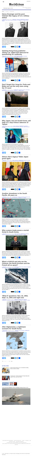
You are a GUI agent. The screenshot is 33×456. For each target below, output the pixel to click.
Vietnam (3, 20)
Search (28, 1)
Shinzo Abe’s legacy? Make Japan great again (15, 157)
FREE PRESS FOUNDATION (19, 441)
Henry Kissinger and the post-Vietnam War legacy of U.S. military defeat (15, 16)
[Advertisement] (16, 415)
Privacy (23, 440)
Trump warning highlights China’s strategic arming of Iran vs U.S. (15, 387)
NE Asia (9, 126)
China (15, 56)
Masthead (27, 440)
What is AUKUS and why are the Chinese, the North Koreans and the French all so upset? (16, 263)
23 (9, 361)
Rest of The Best (10, 20)
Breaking (19, 299)
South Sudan (20, 300)
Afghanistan (14, 19)
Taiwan (25, 126)
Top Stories (14, 20)
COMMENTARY (22, 19)
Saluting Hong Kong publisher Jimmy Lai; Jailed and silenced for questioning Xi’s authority (15, 52)
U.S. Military (24, 20)
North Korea (28, 89)
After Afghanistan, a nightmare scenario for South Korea (14, 328)
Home (3, 11)
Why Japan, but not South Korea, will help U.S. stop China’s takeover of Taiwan (16, 122)
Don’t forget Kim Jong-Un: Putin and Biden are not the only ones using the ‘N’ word (16, 86)
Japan (6, 126)
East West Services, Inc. (17, 440)
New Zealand (4, 267)
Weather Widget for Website (26, 7)
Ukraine (27, 20)
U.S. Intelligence (19, 20)
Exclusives (3, 20)
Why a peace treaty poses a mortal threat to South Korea (15, 231)
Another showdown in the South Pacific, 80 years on (14, 194)
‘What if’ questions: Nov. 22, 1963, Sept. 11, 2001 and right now (15, 297)
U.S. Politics (28, 300)
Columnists (18, 19)
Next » (12, 361)
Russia (8, 90)
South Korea (11, 90)
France (7, 20)
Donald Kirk (26, 19)
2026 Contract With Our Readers (7, 440)
